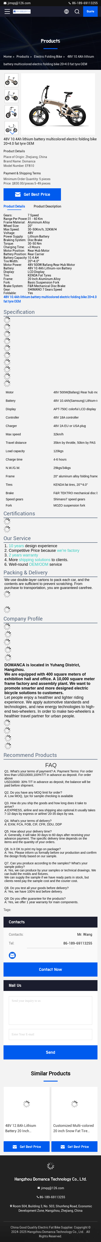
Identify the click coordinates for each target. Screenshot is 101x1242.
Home (8, 56)
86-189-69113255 (83, 3)
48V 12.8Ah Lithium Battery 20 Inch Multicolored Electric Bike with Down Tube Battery (73, 1129)
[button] (12, 133)
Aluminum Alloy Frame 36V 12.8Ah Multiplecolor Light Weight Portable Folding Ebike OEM (25, 1129)
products (23, 56)
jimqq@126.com (17, 3)
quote (90, 11)
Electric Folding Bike (48, 56)
